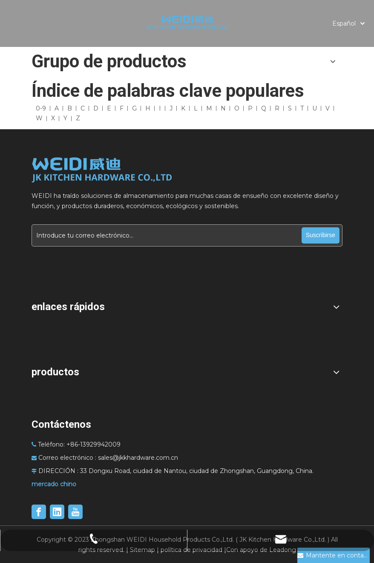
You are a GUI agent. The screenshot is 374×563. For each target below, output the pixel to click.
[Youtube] (75, 512)
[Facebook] (39, 512)
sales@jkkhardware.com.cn (138, 457)
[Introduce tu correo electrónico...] (166, 235)
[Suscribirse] (320, 235)
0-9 (41, 108)
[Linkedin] (57, 512)
